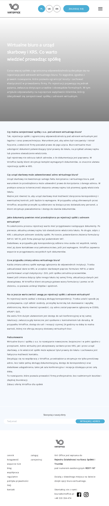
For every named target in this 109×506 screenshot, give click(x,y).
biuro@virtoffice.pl (64, 493)
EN (57, 9)
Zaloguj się (76, 9)
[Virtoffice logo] (14, 8)
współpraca (13, 472)
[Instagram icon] (86, 496)
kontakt (11, 489)
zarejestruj (36, 459)
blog (9, 468)
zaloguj (34, 455)
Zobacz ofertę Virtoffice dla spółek (25, 384)
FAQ (9, 485)
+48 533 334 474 (62, 498)
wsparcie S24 (14, 464)
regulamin (12, 476)
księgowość (13, 459)
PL (41, 9)
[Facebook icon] (79, 496)
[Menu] (100, 8)
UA (49, 9)
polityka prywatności (18, 481)
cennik (10, 455)
